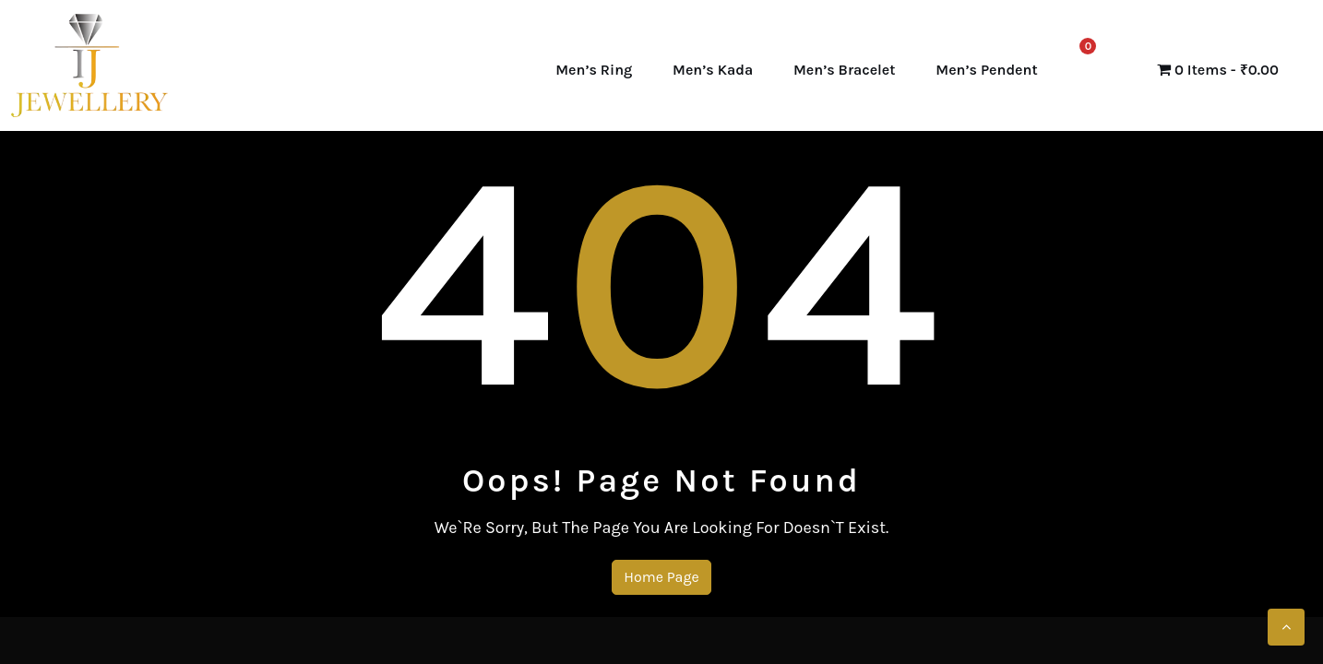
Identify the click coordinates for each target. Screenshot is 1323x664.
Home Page (661, 577)
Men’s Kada (713, 69)
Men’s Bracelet (844, 69)
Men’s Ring (593, 69)
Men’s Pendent (986, 69)
